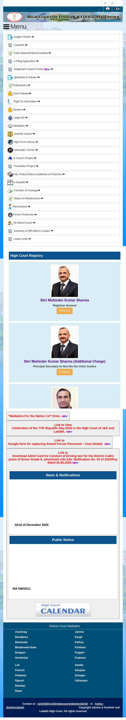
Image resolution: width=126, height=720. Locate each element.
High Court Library (21, 141)
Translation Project (21, 166)
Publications (18, 85)
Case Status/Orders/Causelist (28, 53)
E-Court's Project (20, 158)
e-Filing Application (24, 61)
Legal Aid (16, 117)
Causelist (16, 45)
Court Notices (21, 93)
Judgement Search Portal (32, 69)
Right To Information (22, 101)
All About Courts (20, 222)
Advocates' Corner (21, 149)
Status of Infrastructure (24, 198)
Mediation (16, 125)
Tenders (15, 109)
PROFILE (64, 310)
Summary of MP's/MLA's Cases (32, 230)
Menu (14, 26)
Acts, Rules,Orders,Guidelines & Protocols (34, 174)
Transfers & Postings (22, 190)
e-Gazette (17, 182)
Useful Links (21, 238)
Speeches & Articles (22, 77)
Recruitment (19, 206)
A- (105, 3)
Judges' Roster (19, 36)
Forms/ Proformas (22, 214)
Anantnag (21, 631)
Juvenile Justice (20, 133)
